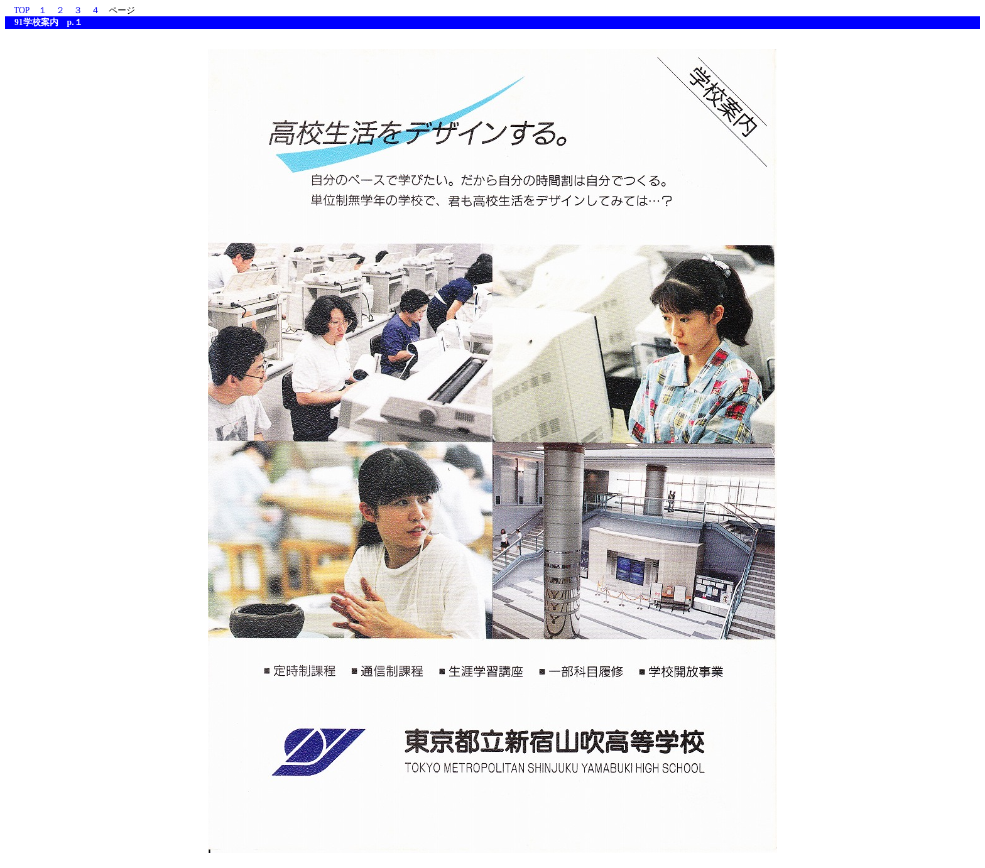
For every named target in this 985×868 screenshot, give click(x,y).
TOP (22, 10)
